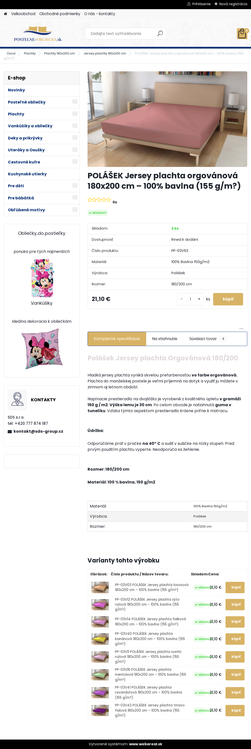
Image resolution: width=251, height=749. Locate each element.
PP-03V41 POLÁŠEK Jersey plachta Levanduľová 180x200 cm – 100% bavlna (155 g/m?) (148, 692)
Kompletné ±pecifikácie (117, 339)
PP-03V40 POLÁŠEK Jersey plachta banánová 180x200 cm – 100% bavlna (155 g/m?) (150, 638)
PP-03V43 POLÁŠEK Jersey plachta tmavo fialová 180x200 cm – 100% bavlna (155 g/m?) (150, 710)
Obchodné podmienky (59, 13)
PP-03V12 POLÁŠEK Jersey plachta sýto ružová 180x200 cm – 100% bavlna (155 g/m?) (147, 604)
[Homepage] (5, 14)
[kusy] (189, 299)
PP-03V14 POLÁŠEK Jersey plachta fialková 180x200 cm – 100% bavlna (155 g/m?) (150, 621)
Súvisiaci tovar (208, 339)
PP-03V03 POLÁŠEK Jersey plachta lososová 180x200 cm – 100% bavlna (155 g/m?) (151, 587)
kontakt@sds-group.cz (38, 431)
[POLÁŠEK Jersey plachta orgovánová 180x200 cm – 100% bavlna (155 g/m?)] (167, 119)
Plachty (30, 53)
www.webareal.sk (145, 744)
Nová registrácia (233, 3)
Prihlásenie (201, 3)
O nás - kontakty (99, 13)
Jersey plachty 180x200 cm (105, 53)
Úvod (11, 53)
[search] (160, 35)
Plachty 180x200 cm (59, 53)
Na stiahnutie (164, 339)
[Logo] (38, 33)
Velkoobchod (23, 13)
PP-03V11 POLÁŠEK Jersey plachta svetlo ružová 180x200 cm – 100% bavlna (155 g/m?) (148, 656)
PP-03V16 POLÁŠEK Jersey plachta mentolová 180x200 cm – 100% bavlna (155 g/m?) (150, 674)
